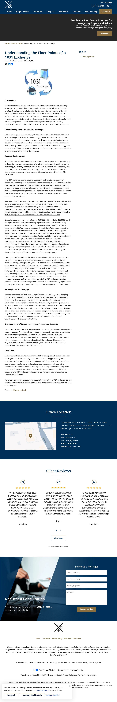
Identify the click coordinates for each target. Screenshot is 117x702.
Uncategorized (19, 390)
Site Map (67, 639)
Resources (77, 12)
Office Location (58, 412)
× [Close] (70, 686)
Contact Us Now (86, 609)
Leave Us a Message (86, 566)
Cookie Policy (63, 670)
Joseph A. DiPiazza (22, 12)
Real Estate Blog (91, 12)
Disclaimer (46, 639)
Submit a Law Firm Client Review (58, 546)
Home (9, 12)
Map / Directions (69, 443)
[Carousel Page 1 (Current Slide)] (56, 530)
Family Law (50, 12)
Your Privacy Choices (44, 670)
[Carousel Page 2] (60, 530)
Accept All (11, 695)
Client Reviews (58, 470)
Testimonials (63, 12)
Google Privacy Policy (65, 675)
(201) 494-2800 (102, 6)
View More (58, 538)
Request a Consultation (25, 598)
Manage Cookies (77, 670)
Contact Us (106, 12)
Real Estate (38, 12)
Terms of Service (84, 675)
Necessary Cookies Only (32, 695)
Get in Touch (106, 2)
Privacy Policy (57, 639)
